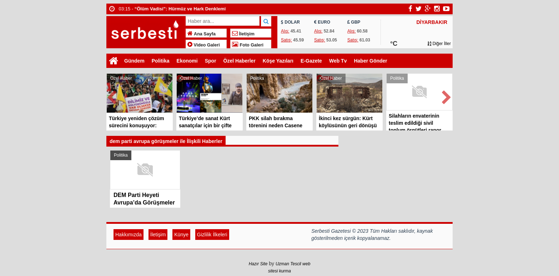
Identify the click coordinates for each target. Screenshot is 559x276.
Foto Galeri (247, 45)
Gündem (134, 61)
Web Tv (338, 61)
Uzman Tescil (288, 263)
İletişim (243, 33)
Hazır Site (258, 263)
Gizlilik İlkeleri (212, 234)
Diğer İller (439, 43)
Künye (181, 234)
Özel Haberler (239, 61)
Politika (161, 61)
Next (447, 96)
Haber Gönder (370, 61)
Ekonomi (187, 61)
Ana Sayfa (201, 33)
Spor (210, 61)
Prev (112, 96)
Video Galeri (203, 45)
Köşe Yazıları (278, 61)
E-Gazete (311, 61)
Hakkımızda (128, 234)
